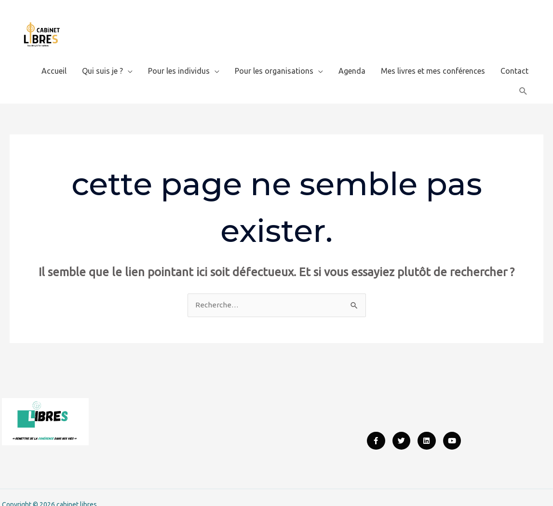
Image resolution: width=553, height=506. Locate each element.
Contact (514, 55)
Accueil (54, 55)
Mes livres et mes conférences (433, 55)
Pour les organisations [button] (274, 55)
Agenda (351, 55)
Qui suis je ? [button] (102, 55)
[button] (523, 76)
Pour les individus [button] (179, 55)
